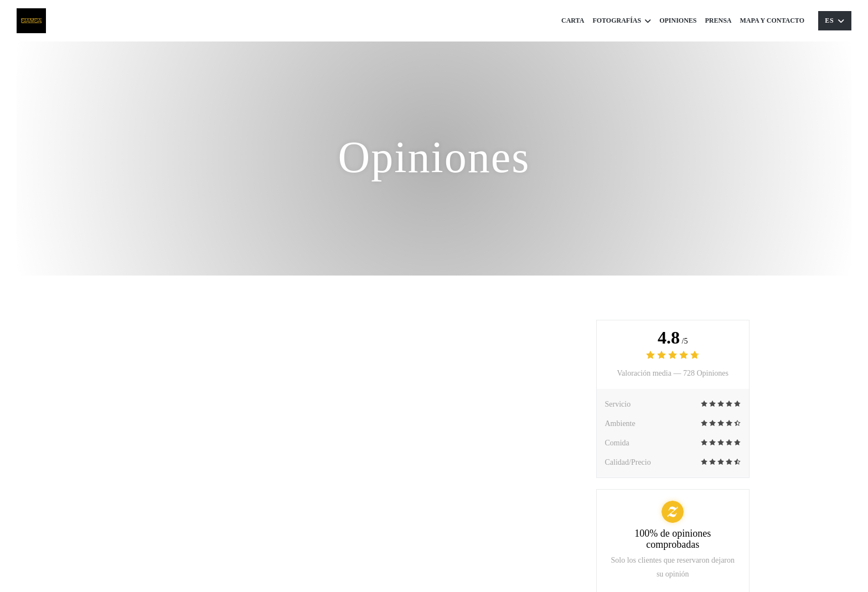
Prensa (718, 20)
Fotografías (621, 21)
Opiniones (677, 20)
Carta (572, 20)
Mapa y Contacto (772, 20)
